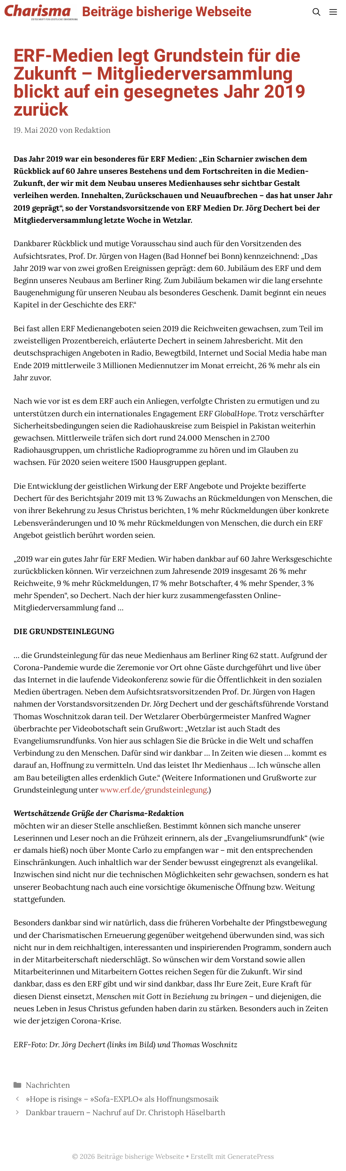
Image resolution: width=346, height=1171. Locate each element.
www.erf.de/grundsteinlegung (153, 790)
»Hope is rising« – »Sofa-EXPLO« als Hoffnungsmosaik (122, 1099)
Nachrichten (48, 1085)
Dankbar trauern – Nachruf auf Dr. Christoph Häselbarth (125, 1112)
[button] (316, 12)
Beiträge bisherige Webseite (166, 12)
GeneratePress (251, 1156)
